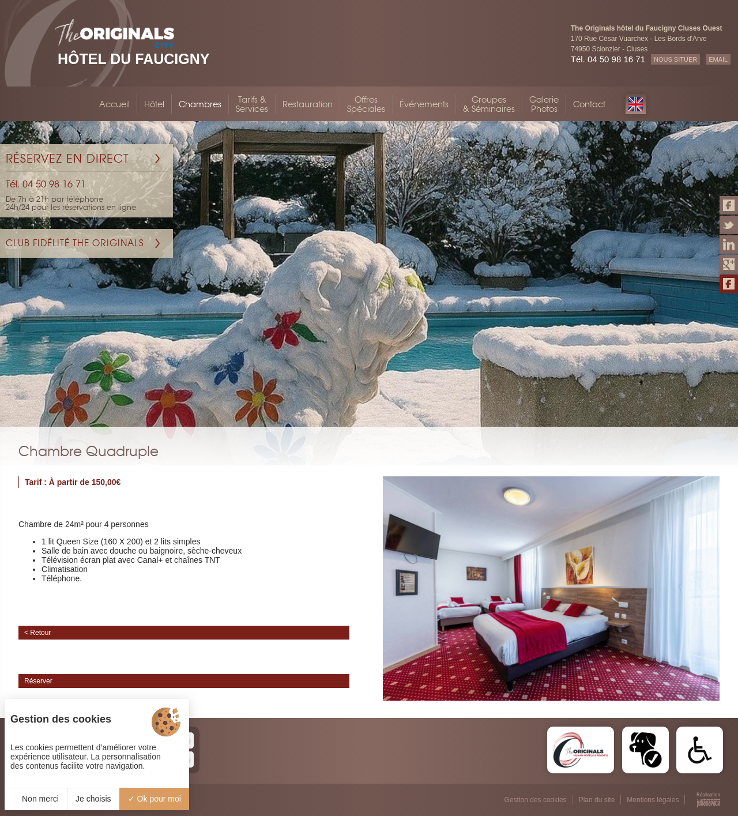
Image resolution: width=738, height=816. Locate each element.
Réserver (38, 681)
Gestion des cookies (535, 800)
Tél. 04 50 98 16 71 (608, 59)
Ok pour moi (154, 798)
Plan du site (597, 800)
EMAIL (718, 59)
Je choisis (93, 798)
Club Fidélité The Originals (75, 243)
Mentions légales (653, 800)
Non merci (36, 798)
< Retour (37, 633)
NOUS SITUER (675, 59)
